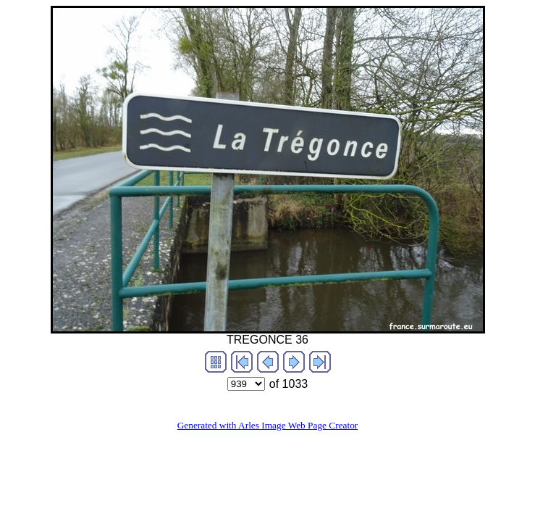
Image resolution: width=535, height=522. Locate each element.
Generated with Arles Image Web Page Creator (267, 425)
